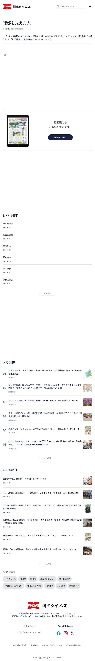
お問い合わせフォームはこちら (29, 632)
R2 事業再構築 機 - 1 (74, 645)
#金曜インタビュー (47, 579)
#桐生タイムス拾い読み (13, 586)
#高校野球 (49, 586)
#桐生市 (23, 579)
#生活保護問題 (64, 579)
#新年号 (33, 579)
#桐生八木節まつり (34, 586)
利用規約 (34, 645)
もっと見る (47, 293)
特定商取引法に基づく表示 (52, 645)
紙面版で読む (60, 137)
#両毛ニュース (10, 579)
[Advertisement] (47, 83)
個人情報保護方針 (20, 645)
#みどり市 (61, 586)
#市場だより (74, 586)
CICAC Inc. (60, 658)
